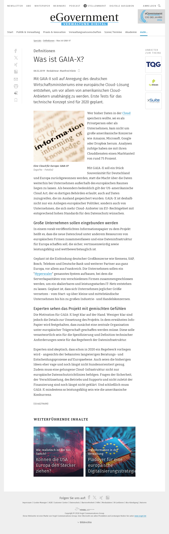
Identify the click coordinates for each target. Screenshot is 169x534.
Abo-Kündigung (132, 503)
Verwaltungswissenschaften (85, 32)
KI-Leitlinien (119, 503)
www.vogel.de (140, 516)
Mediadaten (107, 503)
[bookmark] (79, 70)
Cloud (126, 113)
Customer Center (61, 503)
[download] (16, 93)
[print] (16, 86)
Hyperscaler (43, 274)
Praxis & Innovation (54, 32)
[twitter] (16, 58)
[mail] (16, 79)
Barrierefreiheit (88, 503)
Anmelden (149, 5)
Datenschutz (75, 503)
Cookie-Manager (40, 503)
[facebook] (16, 50)
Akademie (131, 32)
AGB (51, 503)
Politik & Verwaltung (28, 32)
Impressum (27, 503)
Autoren (143, 503)
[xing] (16, 65)
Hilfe (98, 503)
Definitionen (48, 40)
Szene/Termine (113, 32)
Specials (37, 40)
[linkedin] (16, 72)
